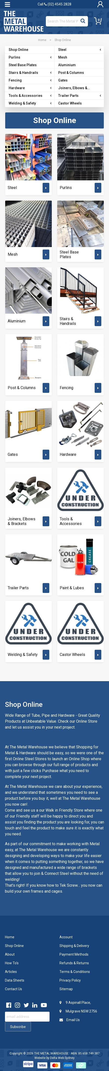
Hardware (68, 454)
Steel (12, 187)
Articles (11, 972)
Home (42, 40)
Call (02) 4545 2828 (54, 4)
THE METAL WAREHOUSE (51, 1053)
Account (66, 937)
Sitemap (66, 989)
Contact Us (13, 989)
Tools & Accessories (71, 521)
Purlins (66, 187)
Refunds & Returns (74, 963)
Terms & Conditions (74, 972)
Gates (13, 454)
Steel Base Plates (69, 254)
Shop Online (14, 946)
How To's (12, 963)
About (10, 954)
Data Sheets (14, 980)
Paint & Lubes (72, 588)
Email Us (69, 1020)
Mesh (13, 254)
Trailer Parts (18, 588)
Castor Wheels (72, 654)
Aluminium (17, 321)
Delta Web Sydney (62, 1058)
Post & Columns (22, 387)
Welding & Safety (23, 654)
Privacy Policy (70, 980)
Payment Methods (73, 954)
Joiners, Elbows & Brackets (21, 521)
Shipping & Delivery (74, 946)
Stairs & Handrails (68, 321)
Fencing (66, 387)
